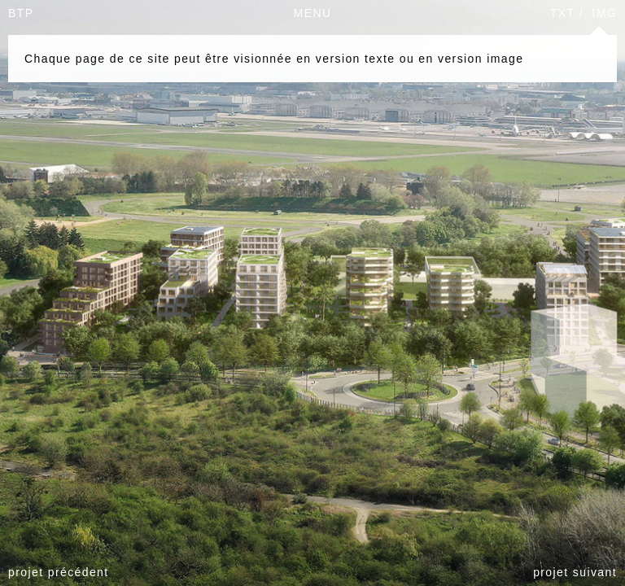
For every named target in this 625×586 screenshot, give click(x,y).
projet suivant (575, 572)
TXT (562, 13)
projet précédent (58, 572)
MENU (313, 13)
